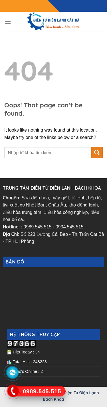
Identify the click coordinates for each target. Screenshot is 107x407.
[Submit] (97, 152)
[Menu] (7, 21)
